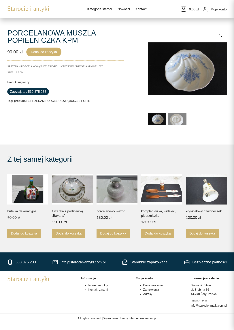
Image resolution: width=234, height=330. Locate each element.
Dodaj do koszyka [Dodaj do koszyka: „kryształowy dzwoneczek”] (202, 233)
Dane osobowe (153, 285)
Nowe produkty (98, 285)
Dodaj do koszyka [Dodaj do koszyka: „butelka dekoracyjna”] (24, 233)
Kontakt (140, 9)
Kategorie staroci (99, 9)
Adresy (147, 294)
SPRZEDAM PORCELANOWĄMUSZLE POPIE (59, 100)
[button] (220, 35)
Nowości (123, 9)
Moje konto (219, 9)
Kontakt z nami (98, 289)
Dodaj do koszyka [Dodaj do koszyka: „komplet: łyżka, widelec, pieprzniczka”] (158, 233)
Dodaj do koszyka (44, 52)
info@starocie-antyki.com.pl (209, 305)
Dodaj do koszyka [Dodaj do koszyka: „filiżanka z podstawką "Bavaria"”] (69, 233)
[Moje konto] (205, 9)
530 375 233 (199, 301)
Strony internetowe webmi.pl (138, 318)
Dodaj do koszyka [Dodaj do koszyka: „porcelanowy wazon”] (113, 233)
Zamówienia (151, 289)
